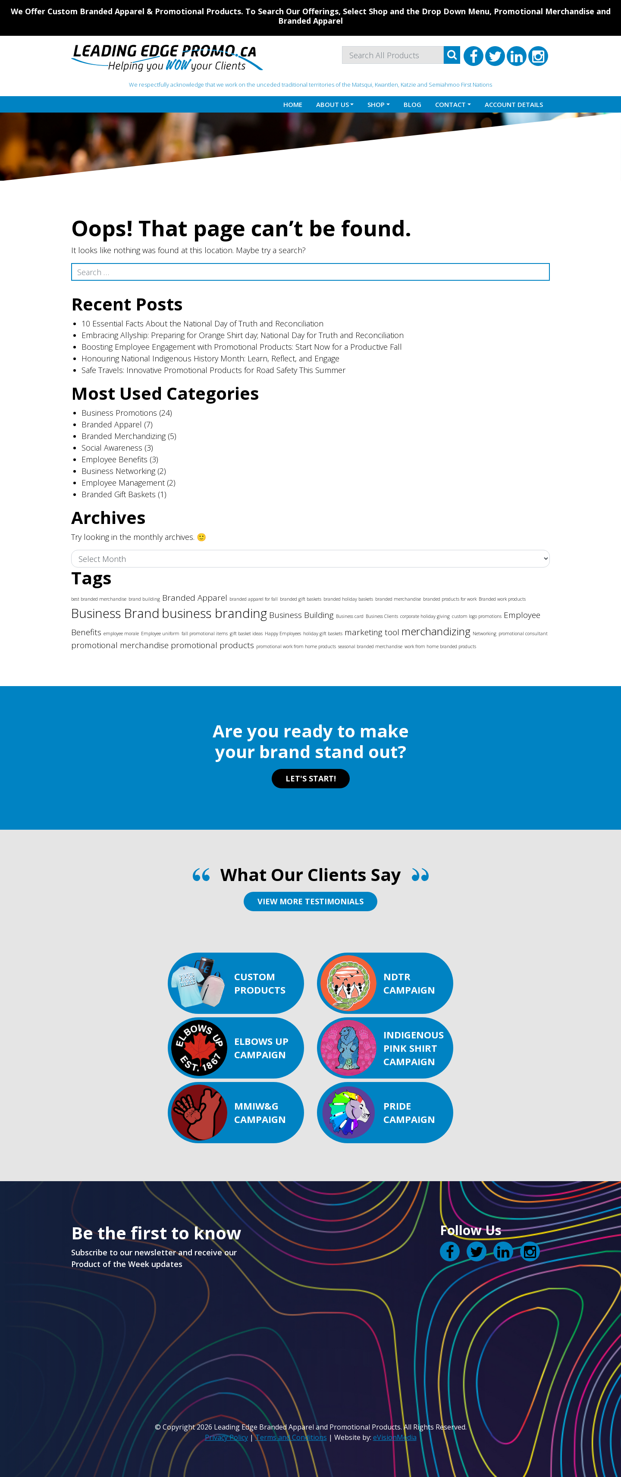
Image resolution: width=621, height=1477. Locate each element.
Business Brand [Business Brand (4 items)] (115, 613)
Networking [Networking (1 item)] (484, 633)
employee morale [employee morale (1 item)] (121, 633)
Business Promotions (119, 413)
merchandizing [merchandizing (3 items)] (435, 631)
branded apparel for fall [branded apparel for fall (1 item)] (253, 599)
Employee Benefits (114, 459)
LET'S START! (310, 778)
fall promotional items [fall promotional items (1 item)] (205, 633)
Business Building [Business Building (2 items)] (301, 615)
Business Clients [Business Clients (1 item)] (382, 616)
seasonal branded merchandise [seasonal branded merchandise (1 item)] (370, 646)
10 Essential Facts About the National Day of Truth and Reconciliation (202, 323)
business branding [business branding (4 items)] (214, 613)
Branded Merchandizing (124, 436)
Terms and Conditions (291, 1437)
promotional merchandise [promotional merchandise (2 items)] (120, 645)
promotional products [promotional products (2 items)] (212, 645)
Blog (412, 104)
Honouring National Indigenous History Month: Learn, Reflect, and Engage (210, 358)
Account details (514, 104)
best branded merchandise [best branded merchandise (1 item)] (98, 599)
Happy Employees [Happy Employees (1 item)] (283, 633)
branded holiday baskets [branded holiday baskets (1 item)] (348, 599)
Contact (450, 104)
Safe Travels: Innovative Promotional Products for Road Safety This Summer (213, 370)
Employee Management (123, 482)
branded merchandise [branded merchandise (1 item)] (398, 599)
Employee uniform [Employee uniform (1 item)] (160, 633)
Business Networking (118, 471)
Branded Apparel (112, 424)
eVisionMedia (395, 1437)
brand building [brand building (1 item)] (144, 599)
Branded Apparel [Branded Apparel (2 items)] (194, 597)
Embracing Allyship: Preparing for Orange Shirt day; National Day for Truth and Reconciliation (243, 335)
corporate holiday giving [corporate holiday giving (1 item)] (425, 616)
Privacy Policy (226, 1437)
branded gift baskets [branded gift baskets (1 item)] (300, 599)
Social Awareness (112, 447)
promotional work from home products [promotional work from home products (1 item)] (296, 646)
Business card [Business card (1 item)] (350, 616)
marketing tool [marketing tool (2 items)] (372, 632)
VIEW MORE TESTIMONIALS (310, 901)
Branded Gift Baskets (119, 494)
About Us (332, 104)
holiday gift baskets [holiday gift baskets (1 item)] (322, 633)
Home (292, 104)
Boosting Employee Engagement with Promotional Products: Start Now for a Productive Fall (242, 347)
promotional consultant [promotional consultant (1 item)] (523, 633)
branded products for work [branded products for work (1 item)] (450, 599)
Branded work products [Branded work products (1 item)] (502, 599)
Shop (376, 104)
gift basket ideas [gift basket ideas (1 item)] (246, 633)
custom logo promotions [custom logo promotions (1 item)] (477, 616)
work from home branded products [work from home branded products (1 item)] (440, 646)
